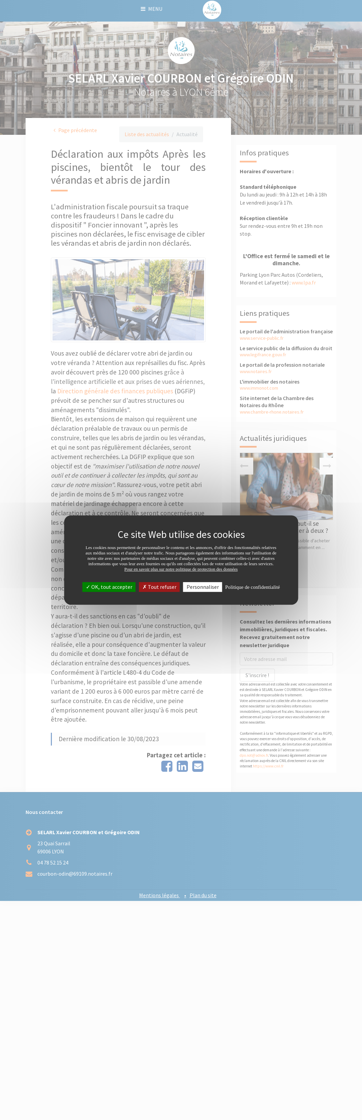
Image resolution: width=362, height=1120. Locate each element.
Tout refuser (159, 586)
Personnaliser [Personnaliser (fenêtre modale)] (203, 586)
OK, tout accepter (109, 586)
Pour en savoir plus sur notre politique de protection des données (181, 569)
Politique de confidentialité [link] (252, 587)
